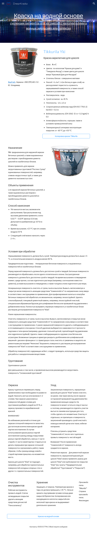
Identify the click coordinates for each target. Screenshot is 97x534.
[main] (48, 21)
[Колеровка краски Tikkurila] (66, 136)
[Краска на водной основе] (48, 516)
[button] (3, 3)
